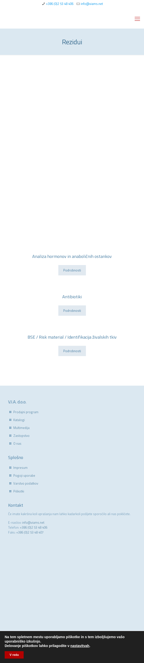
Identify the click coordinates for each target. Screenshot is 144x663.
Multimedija (21, 427)
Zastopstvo (21, 435)
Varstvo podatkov (25, 483)
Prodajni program (25, 412)
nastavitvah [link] (79, 646)
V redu (14, 655)
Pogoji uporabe (24, 475)
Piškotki (18, 491)
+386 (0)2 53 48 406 (59, 3)
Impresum (20, 467)
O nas (17, 443)
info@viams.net (92, 3)
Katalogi (19, 419)
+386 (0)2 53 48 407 (30, 532)
